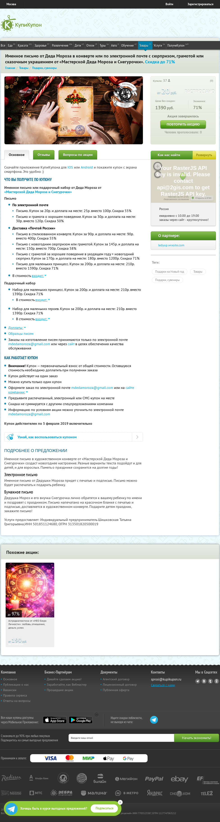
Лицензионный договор (120, 685)
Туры (104, 45)
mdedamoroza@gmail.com (29, 344)
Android (87, 167)
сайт (71, 344)
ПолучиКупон (178, 45)
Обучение (129, 45)
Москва (11, 4)
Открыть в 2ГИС (203, 198)
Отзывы (44, 154)
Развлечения (62, 45)
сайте (130, 387)
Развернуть (204, 155)
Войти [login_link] (169, 4)
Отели (91, 45)
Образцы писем (20, 333)
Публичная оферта (116, 690)
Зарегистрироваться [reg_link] (200, 4)
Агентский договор (116, 679)
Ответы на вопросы (16, 701)
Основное (17, 154)
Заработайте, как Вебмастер (67, 685)
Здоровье (41, 45)
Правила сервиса (15, 695)
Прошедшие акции (60, 690)
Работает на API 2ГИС (178, 197)
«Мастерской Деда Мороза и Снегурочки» (38, 192)
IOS (70, 167)
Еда (11, 45)
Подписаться (104, 808)
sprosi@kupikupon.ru (166, 679)
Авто (115, 45)
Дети (79, 45)
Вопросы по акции (78, 154)
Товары (145, 45)
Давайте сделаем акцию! (64, 679)
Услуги (159, 45)
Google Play (80, 720)
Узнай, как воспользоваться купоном (47, 437)
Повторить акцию (183, 124)
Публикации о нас (16, 685)
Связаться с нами (163, 685)
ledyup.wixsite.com (171, 245)
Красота (25, 45)
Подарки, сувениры (167, 280)
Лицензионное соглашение (176, 199)
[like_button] (207, 81)
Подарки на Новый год (169, 271)
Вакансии (9, 690)
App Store (55, 720)
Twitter (210, 681)
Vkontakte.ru (204, 681)
